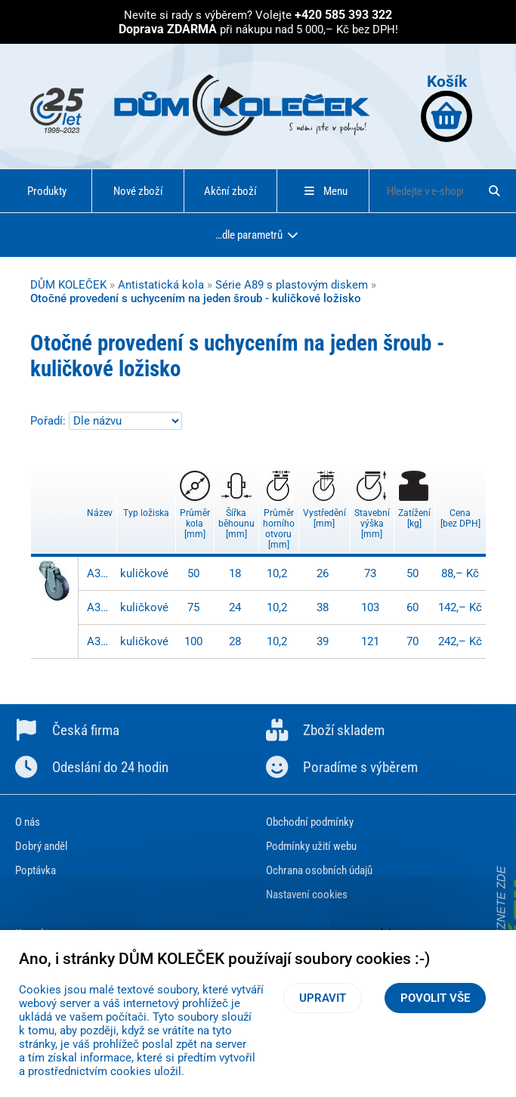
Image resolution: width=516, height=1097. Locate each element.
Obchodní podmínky (310, 822)
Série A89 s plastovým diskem (291, 285)
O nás (27, 822)
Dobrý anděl (41, 846)
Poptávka (35, 870)
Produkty (46, 191)
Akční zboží (230, 191)
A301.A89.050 (100, 573)
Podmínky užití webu (311, 846)
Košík (446, 107)
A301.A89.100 (100, 641)
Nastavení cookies (307, 894)
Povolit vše (435, 998)
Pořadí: (49, 421)
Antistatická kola (161, 285)
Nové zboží (138, 191)
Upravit (322, 998)
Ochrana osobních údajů (319, 870)
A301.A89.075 (100, 607)
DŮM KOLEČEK (68, 285)
